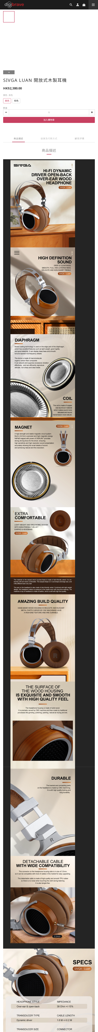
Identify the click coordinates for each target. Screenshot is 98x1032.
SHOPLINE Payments (54, 831)
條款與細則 (10, 818)
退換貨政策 (23, 818)
